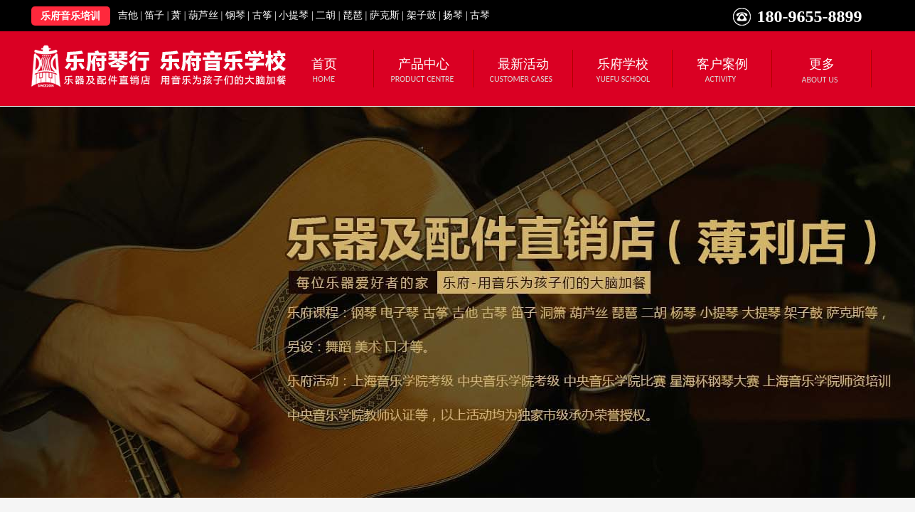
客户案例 (722, 64)
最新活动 (523, 64)
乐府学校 (622, 64)
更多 (822, 64)
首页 (324, 64)
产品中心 (423, 64)
